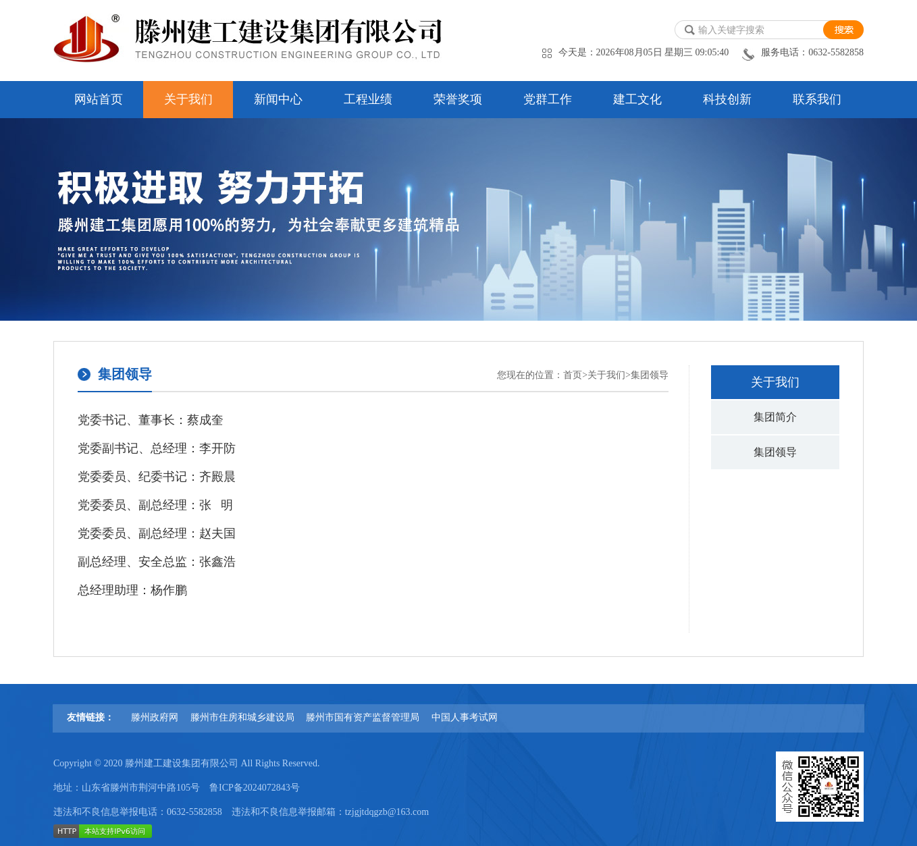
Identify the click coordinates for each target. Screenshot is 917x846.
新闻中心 (278, 99)
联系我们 (817, 99)
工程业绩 (368, 99)
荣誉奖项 (458, 99)
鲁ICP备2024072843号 (254, 788)
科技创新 (727, 99)
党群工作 (547, 99)
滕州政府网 (154, 717)
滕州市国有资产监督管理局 (362, 717)
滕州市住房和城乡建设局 (242, 717)
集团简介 (775, 417)
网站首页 (98, 99)
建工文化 (637, 99)
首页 (572, 375)
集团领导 (775, 452)
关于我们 (188, 99)
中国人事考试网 (464, 717)
